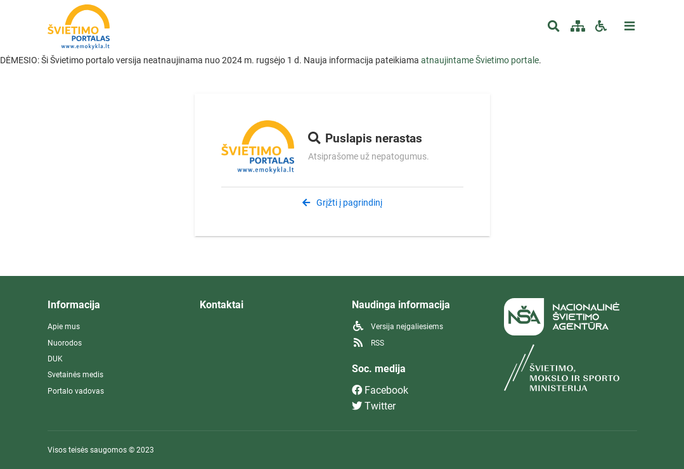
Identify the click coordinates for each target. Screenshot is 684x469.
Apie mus (64, 326)
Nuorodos (65, 343)
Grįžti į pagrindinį (342, 202)
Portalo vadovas (76, 391)
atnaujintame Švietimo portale (480, 60)
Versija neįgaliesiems (397, 326)
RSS (368, 343)
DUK (55, 358)
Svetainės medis (75, 374)
